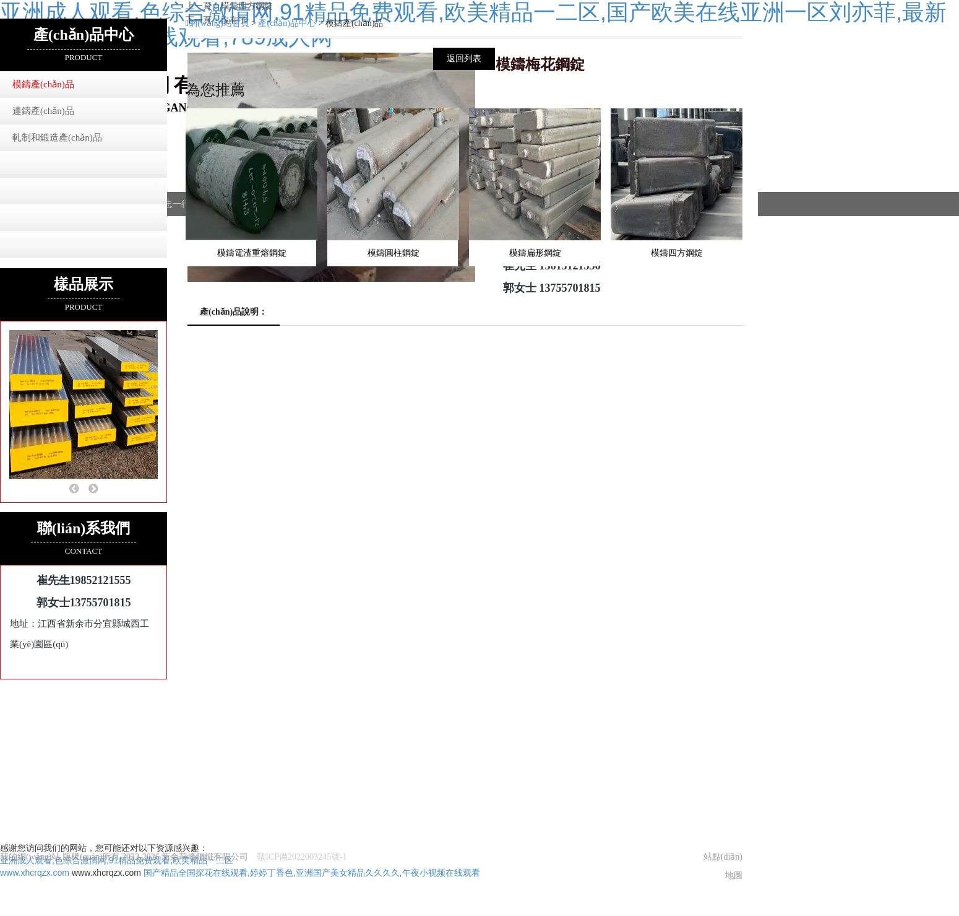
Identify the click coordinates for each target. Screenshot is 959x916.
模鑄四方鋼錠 (247, 6)
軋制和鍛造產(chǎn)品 (57, 137)
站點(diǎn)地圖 (722, 859)
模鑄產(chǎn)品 (43, 84)
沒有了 (234, 20)
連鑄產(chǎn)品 (43, 111)
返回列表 (464, 58)
